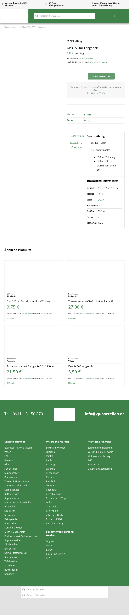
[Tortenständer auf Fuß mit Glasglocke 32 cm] (95, 275)
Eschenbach (52, 473)
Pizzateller (10, 506)
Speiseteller (10, 468)
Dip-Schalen (11, 544)
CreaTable (51, 506)
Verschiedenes (54, 494)
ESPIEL (87, 114)
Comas (50, 477)
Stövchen (9, 565)
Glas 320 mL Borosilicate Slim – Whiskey (28, 301)
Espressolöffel (54, 519)
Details (12, 318)
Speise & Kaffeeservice (16, 485)
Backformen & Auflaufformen (20, 536)
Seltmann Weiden (56, 447)
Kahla (49, 460)
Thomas (50, 485)
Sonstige (9, 574)
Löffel (7, 456)
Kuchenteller (11, 477)
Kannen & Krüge (13, 527)
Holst (49, 502)
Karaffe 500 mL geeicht (81, 366)
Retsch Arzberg (54, 523)
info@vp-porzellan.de (105, 413)
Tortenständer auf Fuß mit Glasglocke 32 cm (92, 301)
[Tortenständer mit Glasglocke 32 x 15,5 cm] (34, 340)
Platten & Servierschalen (18, 502)
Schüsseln (10, 515)
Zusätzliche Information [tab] (76, 145)
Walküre (50, 468)
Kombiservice (11, 489)
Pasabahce (52, 481)
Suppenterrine (12, 540)
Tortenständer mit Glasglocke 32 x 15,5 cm (30, 366)
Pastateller (10, 523)
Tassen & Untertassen (16, 481)
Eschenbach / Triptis (57, 498)
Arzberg (50, 464)
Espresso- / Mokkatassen (18, 447)
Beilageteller (11, 519)
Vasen (7, 452)
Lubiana (50, 452)
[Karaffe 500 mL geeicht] (95, 340)
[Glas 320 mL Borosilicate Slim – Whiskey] (34, 275)
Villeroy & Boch (54, 515)
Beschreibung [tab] (77, 136)
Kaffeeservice (11, 494)
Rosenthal (51, 489)
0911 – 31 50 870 (98, 93)
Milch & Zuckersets (14, 531)
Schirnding (52, 510)
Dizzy (87, 120)
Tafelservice (10, 561)
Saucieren (9, 510)
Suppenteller (11, 473)
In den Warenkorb (101, 76)
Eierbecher (10, 548)
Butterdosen (11, 569)
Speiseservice (11, 557)
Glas (100, 205)
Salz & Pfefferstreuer (15, 552)
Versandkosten (87, 58)
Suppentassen (12, 498)
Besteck (8, 460)
